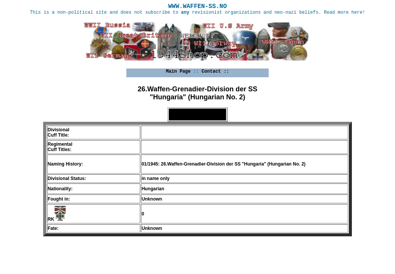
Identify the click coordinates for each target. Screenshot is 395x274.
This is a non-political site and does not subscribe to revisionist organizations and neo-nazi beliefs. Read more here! (197, 12)
